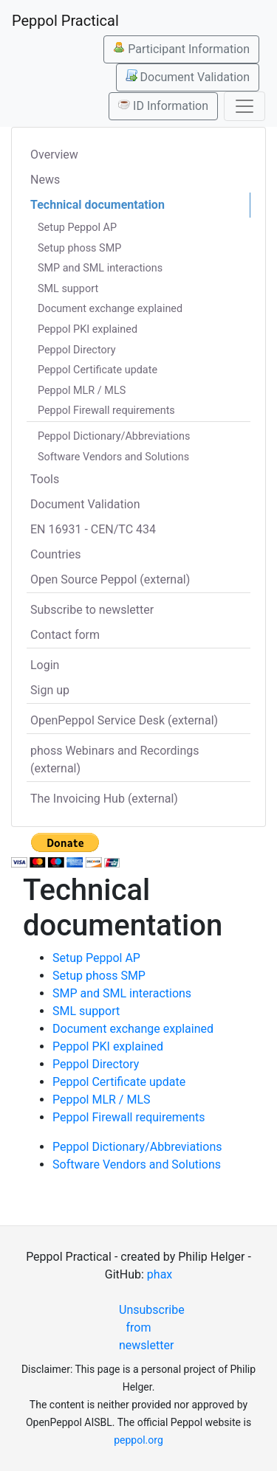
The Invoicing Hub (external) (104, 799)
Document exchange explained (110, 308)
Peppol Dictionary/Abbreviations (114, 436)
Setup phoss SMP (79, 248)
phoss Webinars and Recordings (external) (114, 759)
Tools (44, 479)
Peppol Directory (77, 350)
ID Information (163, 105)
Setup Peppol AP (77, 227)
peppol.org (138, 1440)
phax (159, 1274)
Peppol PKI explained (87, 329)
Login (44, 665)
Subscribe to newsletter (92, 610)
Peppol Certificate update (97, 370)
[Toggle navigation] (244, 106)
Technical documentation (97, 205)
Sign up (49, 690)
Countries (55, 554)
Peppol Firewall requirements (106, 410)
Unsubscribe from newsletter (144, 1327)
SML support (68, 289)
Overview (54, 155)
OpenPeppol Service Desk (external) (124, 720)
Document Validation (188, 76)
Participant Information (181, 48)
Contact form (65, 635)
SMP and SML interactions (100, 268)
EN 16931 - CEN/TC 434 (93, 529)
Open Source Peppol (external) (110, 579)
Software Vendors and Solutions (113, 457)
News (45, 180)
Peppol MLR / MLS (82, 390)
